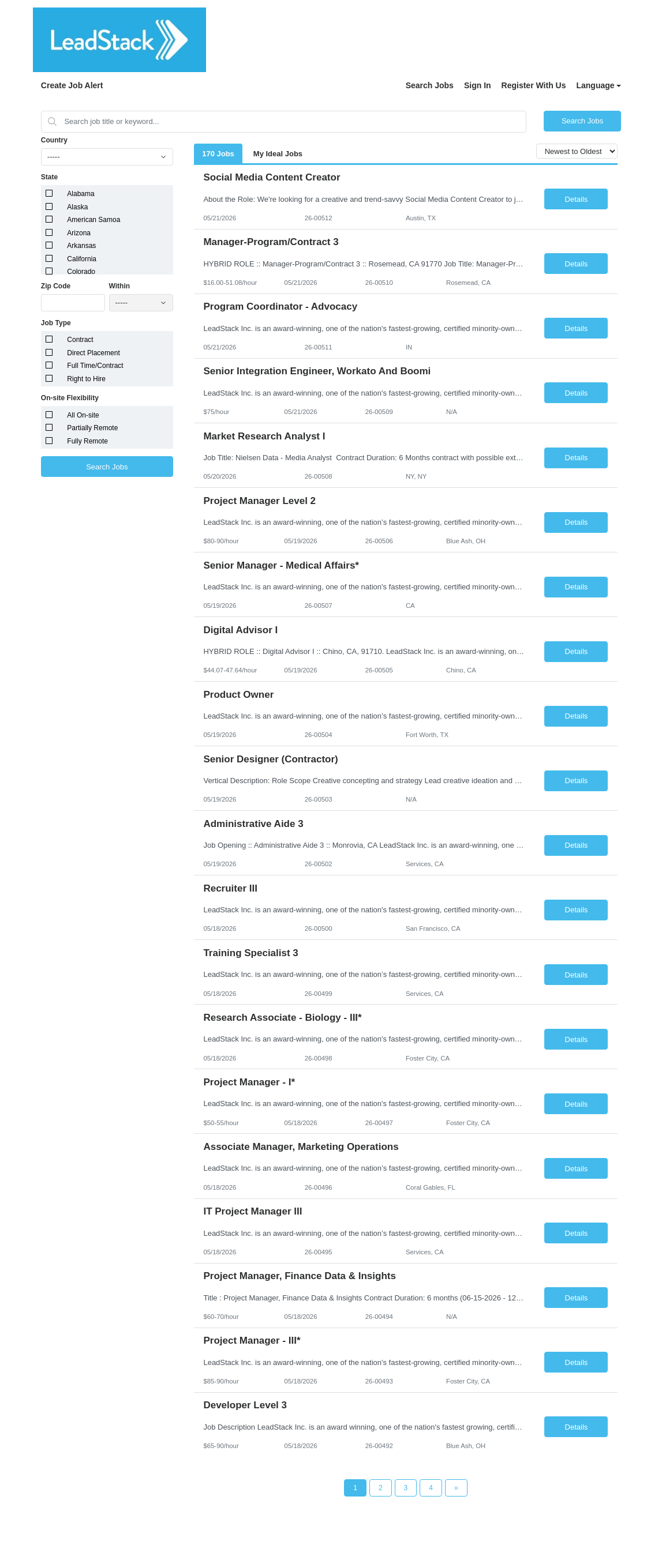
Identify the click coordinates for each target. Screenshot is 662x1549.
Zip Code (55, 286)
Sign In (477, 85)
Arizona (79, 233)
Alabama (80, 194)
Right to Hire (86, 379)
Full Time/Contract (95, 366)
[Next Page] (456, 1488)
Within (119, 286)
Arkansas (81, 246)
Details (576, 199)
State (49, 177)
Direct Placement (93, 353)
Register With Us (534, 85)
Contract (80, 340)
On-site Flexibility (70, 398)
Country (54, 140)
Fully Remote (87, 441)
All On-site (83, 415)
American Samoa (93, 220)
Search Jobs (430, 85)
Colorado (81, 272)
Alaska (77, 207)
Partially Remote (92, 428)
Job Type (56, 323)
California (81, 259)
